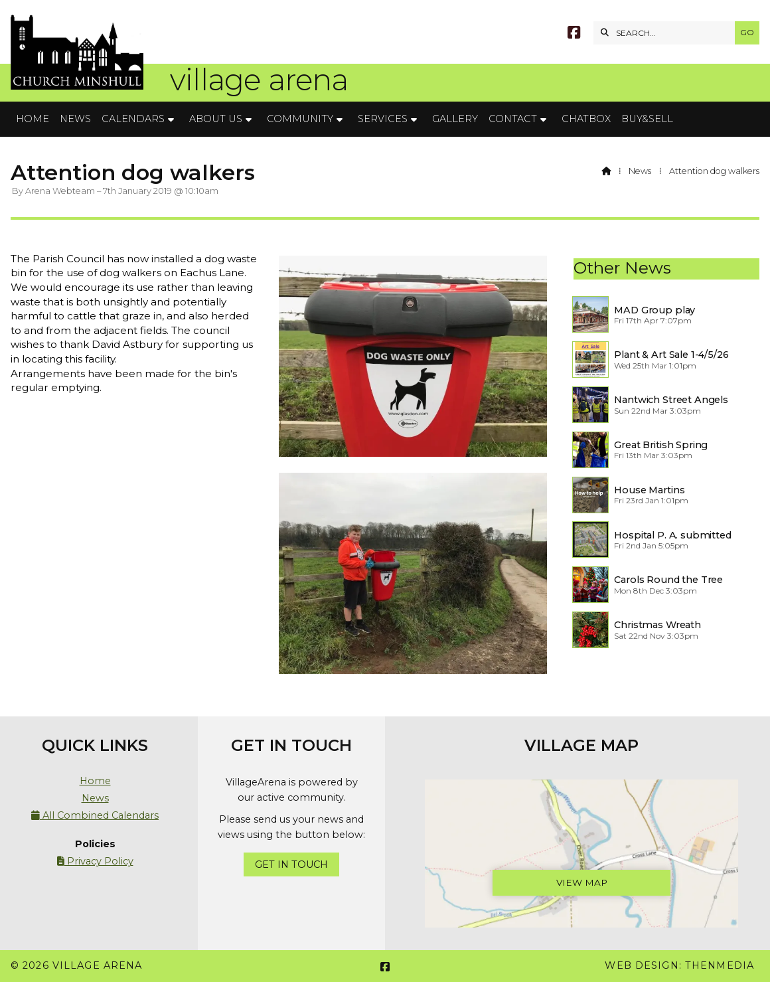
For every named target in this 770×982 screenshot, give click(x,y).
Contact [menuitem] (513, 119)
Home (95, 781)
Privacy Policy (95, 861)
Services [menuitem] (383, 119)
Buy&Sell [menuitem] (647, 119)
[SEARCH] (667, 32)
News (640, 171)
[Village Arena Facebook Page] (574, 34)
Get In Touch (291, 864)
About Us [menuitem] (215, 119)
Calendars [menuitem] (133, 119)
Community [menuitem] (300, 119)
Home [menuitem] (32, 119)
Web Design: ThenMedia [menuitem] (679, 965)
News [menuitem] (75, 119)
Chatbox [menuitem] (586, 119)
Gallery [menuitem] (455, 119)
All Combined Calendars (95, 815)
